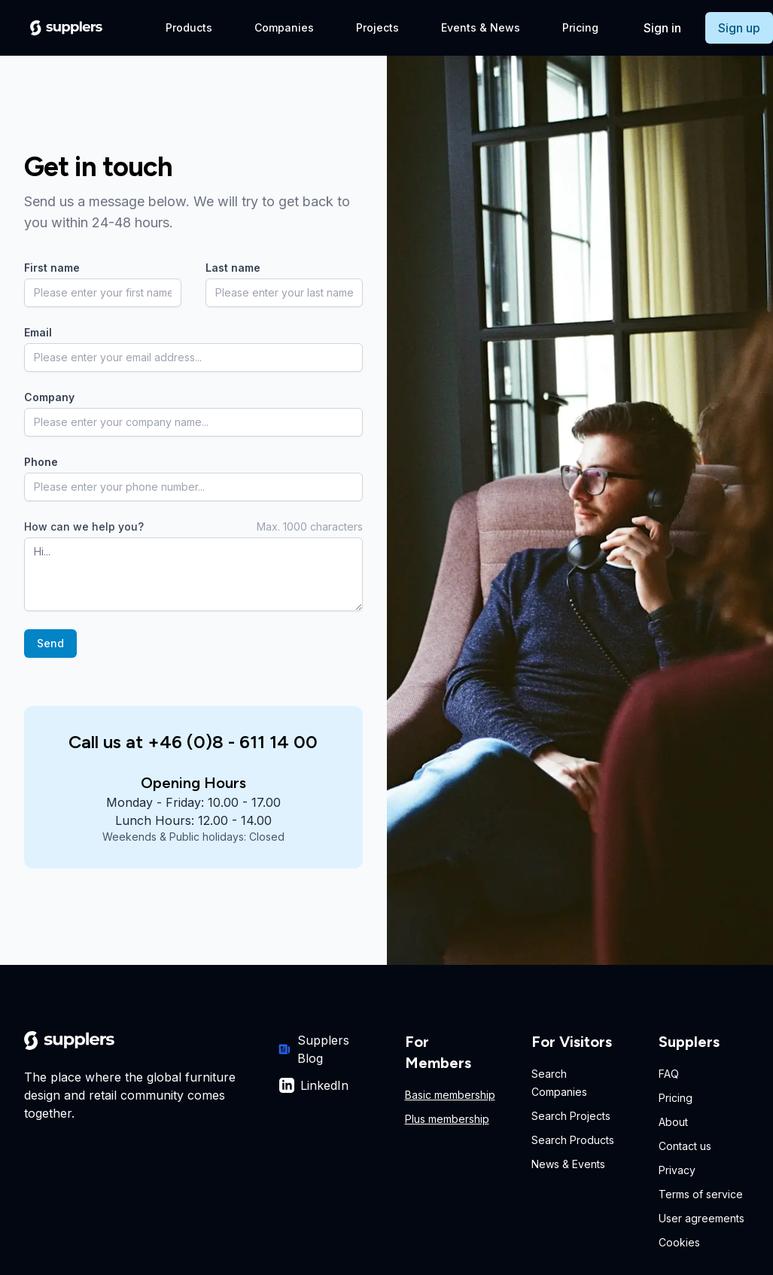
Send (50, 643)
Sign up (739, 27)
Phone (41, 461)
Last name (232, 267)
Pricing (580, 27)
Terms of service (701, 1194)
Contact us (685, 1146)
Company (49, 397)
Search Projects (570, 1115)
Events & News (480, 27)
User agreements (701, 1218)
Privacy (677, 1170)
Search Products (572, 1140)
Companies (284, 27)
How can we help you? (84, 526)
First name (52, 267)
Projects (377, 27)
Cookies (679, 1242)
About (673, 1121)
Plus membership (447, 1118)
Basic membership (450, 1094)
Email (38, 332)
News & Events (568, 1164)
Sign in (662, 27)
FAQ (669, 1073)
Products (189, 27)
